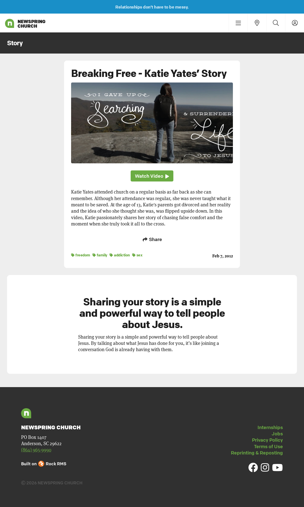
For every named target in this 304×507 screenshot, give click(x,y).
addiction (120, 254)
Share (152, 239)
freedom (80, 254)
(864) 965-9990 (36, 449)
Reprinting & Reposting (257, 452)
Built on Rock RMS (43, 463)
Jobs (277, 433)
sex (137, 254)
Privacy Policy (267, 439)
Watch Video (152, 176)
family (99, 254)
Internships (270, 427)
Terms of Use (268, 446)
